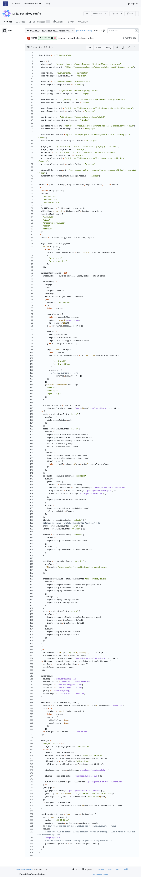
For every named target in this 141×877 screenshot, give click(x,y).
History (108, 47)
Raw (89, 47)
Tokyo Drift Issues (32, 3)
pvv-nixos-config (30, 13)
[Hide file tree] (4, 30)
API (110, 869)
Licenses (100, 869)
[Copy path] (104, 31)
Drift (15, 13)
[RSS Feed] (87, 13)
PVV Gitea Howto (101, 874)
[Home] (5, 3)
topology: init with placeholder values (76, 38)
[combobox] (123, 30)
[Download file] (117, 47)
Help (48, 3)
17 (106, 13)
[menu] (76, 869)
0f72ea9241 (47, 38)
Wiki (126, 869)
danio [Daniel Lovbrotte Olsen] (34, 37)
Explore (16, 3)
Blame (98, 47)
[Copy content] (123, 47)
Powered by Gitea (24, 869)
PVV (118, 869)
